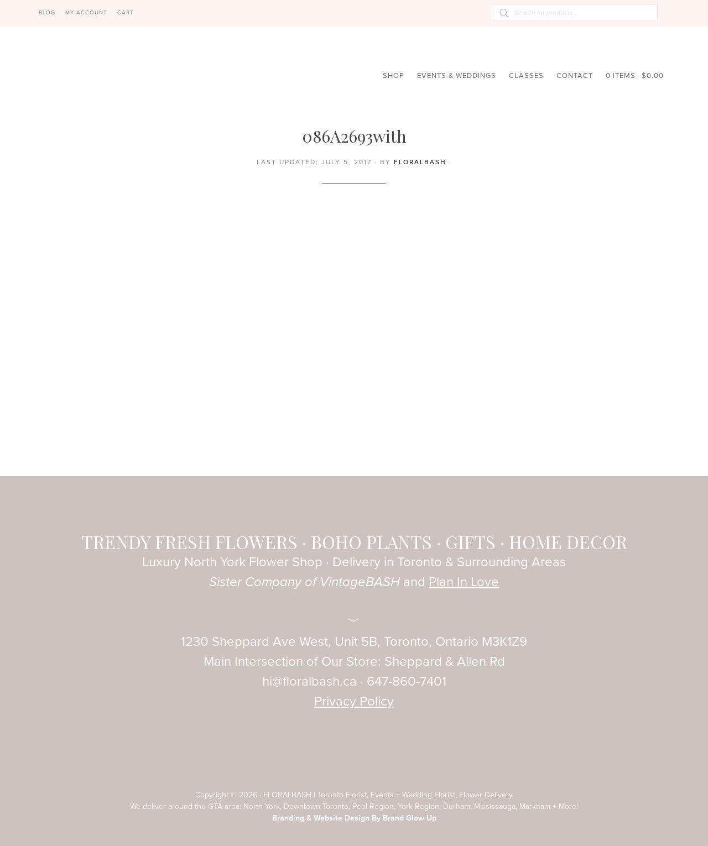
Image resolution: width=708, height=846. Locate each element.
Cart (125, 12)
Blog (47, 12)
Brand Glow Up (409, 818)
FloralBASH (94, 82)
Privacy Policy (354, 701)
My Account (86, 12)
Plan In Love (464, 582)
